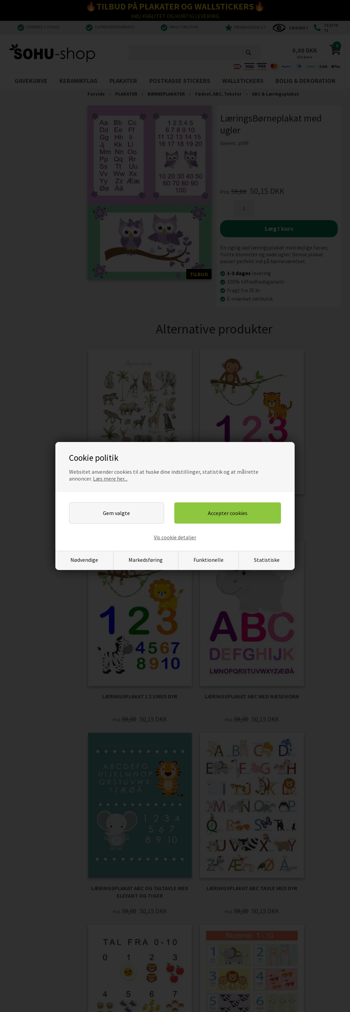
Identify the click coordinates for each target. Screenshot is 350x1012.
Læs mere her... (110, 478)
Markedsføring (146, 559)
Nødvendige (84, 559)
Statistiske (267, 559)
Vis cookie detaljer (175, 537)
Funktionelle (208, 559)
